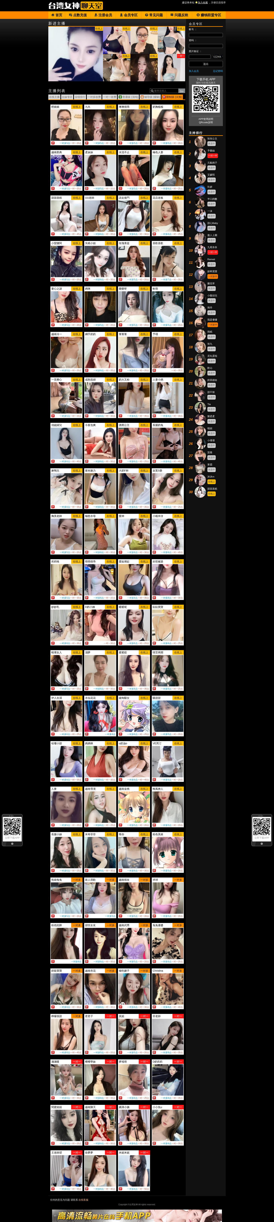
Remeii (211, 259)
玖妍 (209, 186)
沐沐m (210, 476)
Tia (209, 404)
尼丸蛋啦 (212, 356)
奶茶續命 (212, 380)
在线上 (211, 481)
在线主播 (54, 96)
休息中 (211, 143)
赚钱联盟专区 (208, 15)
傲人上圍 (212, 235)
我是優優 (212, 319)
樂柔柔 (211, 416)
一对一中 (212, 155)
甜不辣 (211, 392)
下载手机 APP (205, 79)
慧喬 (209, 452)
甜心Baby (212, 223)
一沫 (209, 211)
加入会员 (194, 71)
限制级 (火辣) (174, 96)
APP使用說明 (206, 119)
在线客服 (83, 1199)
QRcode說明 (206, 122)
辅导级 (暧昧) (152, 96)
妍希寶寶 (212, 271)
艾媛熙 (211, 174)
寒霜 (209, 464)
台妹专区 (67, 96)
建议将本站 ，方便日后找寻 (204, 2)
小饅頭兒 (212, 295)
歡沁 (209, 368)
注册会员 (103, 15)
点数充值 (78, 15)
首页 (56, 15)
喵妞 (209, 428)
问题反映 (179, 15)
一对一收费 (109, 96)
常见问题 (154, 15)
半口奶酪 (212, 199)
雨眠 (209, 331)
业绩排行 (80, 96)
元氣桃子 (212, 162)
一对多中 (212, 276)
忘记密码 (218, 71)
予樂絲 (211, 150)
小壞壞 (211, 440)
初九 (209, 343)
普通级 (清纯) (130, 96)
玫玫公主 (212, 138)
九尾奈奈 (212, 247)
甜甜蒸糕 (212, 488)
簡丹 (209, 307)
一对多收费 (94, 96)
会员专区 (129, 15)
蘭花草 (211, 283)
